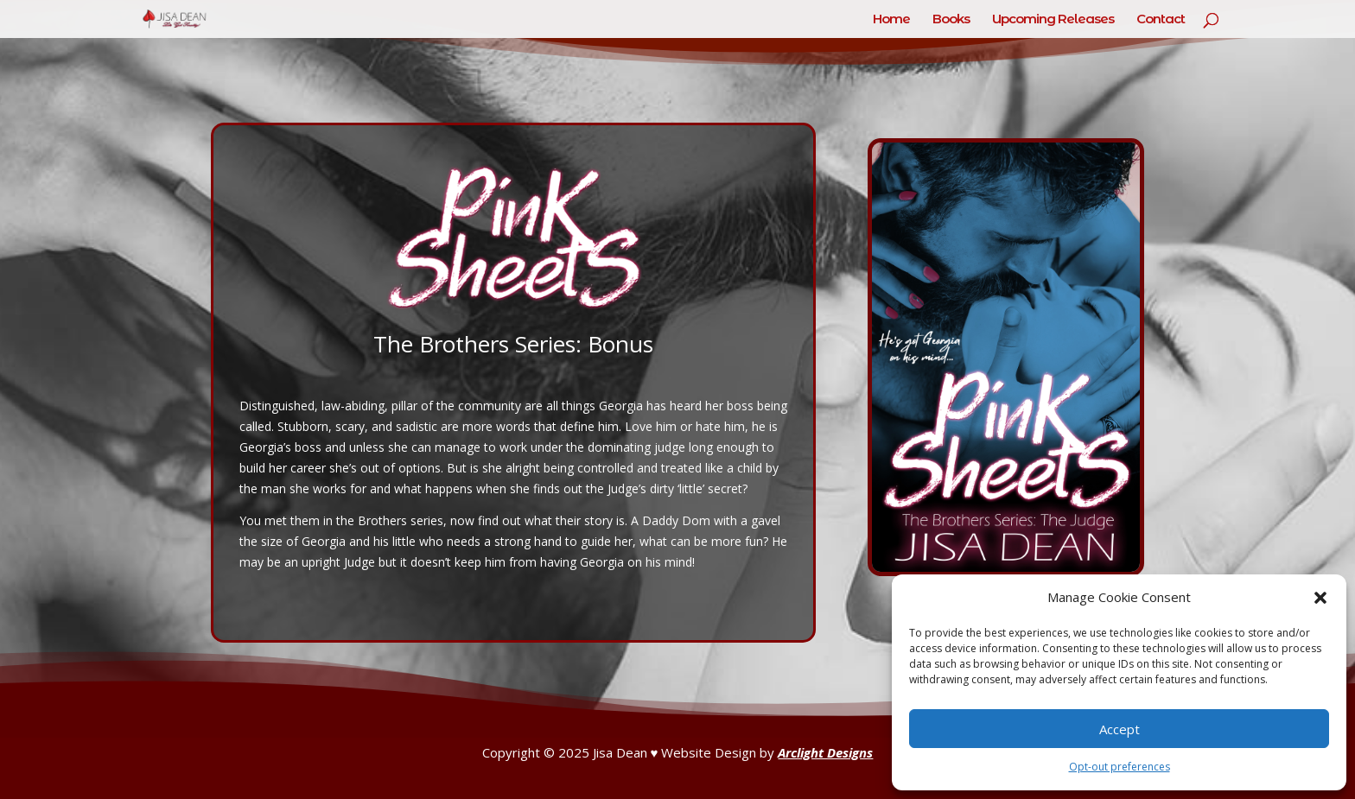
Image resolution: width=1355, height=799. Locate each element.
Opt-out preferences (1119, 766)
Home (891, 20)
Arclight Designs (825, 752)
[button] (1320, 597)
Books (951, 20)
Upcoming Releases (1053, 20)
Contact (1160, 20)
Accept (1119, 729)
